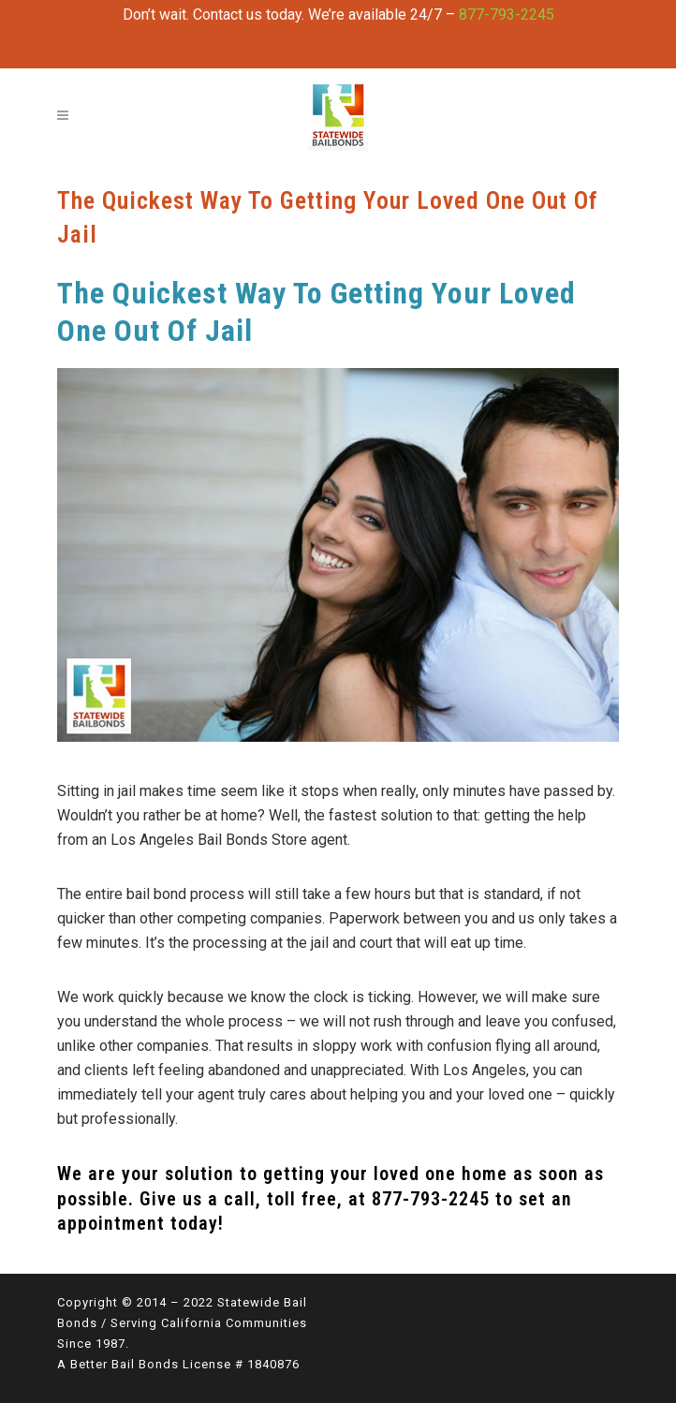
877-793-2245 (506, 14)
